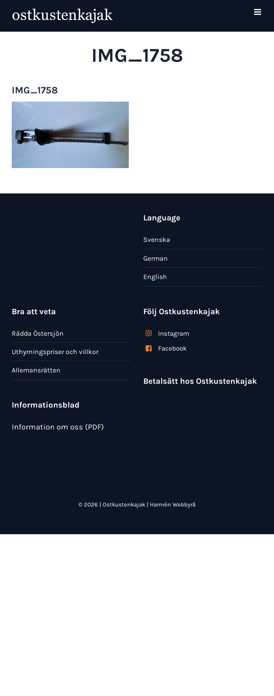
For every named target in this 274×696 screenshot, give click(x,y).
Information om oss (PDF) (58, 426)
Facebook (172, 348)
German (155, 258)
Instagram (173, 333)
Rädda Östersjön (38, 333)
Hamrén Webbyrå (173, 504)
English (155, 277)
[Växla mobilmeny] (258, 12)
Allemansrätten (36, 370)
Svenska (156, 239)
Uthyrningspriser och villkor (55, 352)
